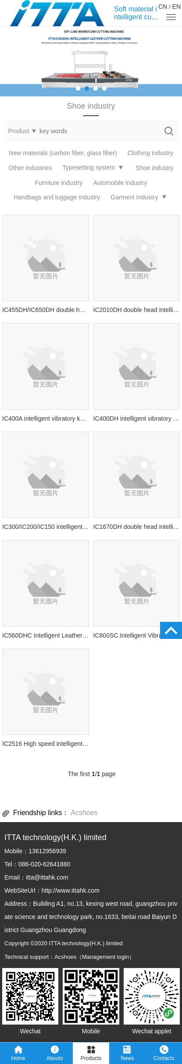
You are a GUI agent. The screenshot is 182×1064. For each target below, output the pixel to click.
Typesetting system (88, 167)
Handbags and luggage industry (57, 197)
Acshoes (84, 812)
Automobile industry (120, 182)
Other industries (30, 167)
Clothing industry (150, 152)
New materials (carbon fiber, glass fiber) (63, 152)
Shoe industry (155, 167)
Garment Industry (134, 197)
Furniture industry (59, 182)
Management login (105, 957)
